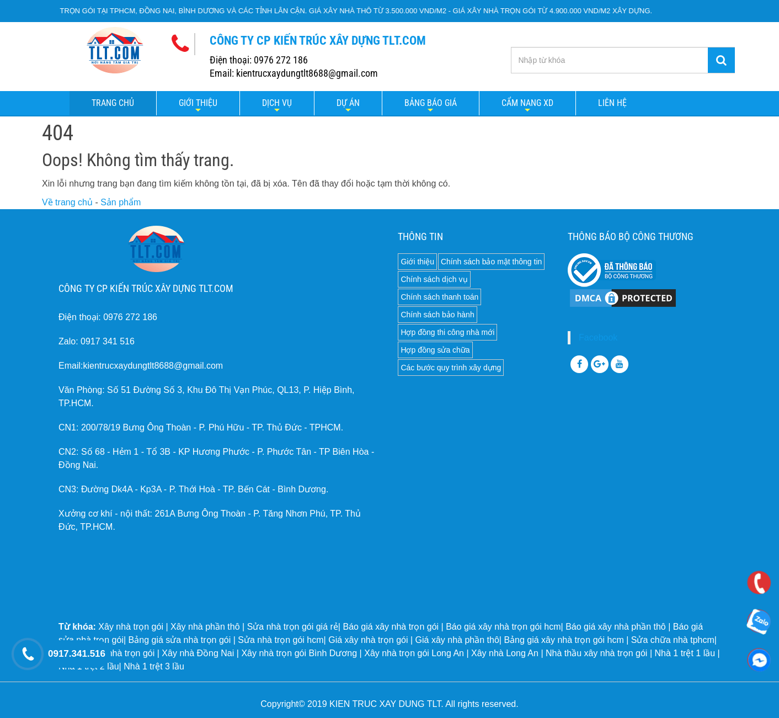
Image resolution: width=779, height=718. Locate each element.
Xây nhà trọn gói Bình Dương (299, 653)
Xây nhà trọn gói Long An (414, 653)
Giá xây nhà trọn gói (368, 640)
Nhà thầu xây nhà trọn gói (596, 653)
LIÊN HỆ (612, 103)
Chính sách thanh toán (439, 296)
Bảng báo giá (430, 103)
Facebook (598, 337)
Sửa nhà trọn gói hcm (280, 640)
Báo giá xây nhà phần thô (615, 626)
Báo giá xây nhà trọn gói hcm (503, 626)
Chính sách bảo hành (437, 314)
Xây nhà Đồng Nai (198, 653)
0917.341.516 (76, 653)
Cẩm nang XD (527, 103)
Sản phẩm (120, 202)
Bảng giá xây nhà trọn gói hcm (563, 640)
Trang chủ (113, 103)
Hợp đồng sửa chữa (435, 349)
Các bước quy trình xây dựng (451, 367)
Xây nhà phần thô (205, 626)
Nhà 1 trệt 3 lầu (154, 666)
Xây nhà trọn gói (130, 626)
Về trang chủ (67, 202)
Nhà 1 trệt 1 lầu (684, 653)
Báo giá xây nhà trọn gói (391, 626)
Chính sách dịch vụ (434, 279)
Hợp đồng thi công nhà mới (447, 332)
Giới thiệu (198, 103)
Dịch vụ (277, 103)
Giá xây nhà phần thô (457, 640)
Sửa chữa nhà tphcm (672, 640)
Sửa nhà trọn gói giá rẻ (292, 626)
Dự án (348, 103)
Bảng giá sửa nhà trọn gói (180, 640)
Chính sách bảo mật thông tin (491, 261)
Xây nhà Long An (504, 653)
